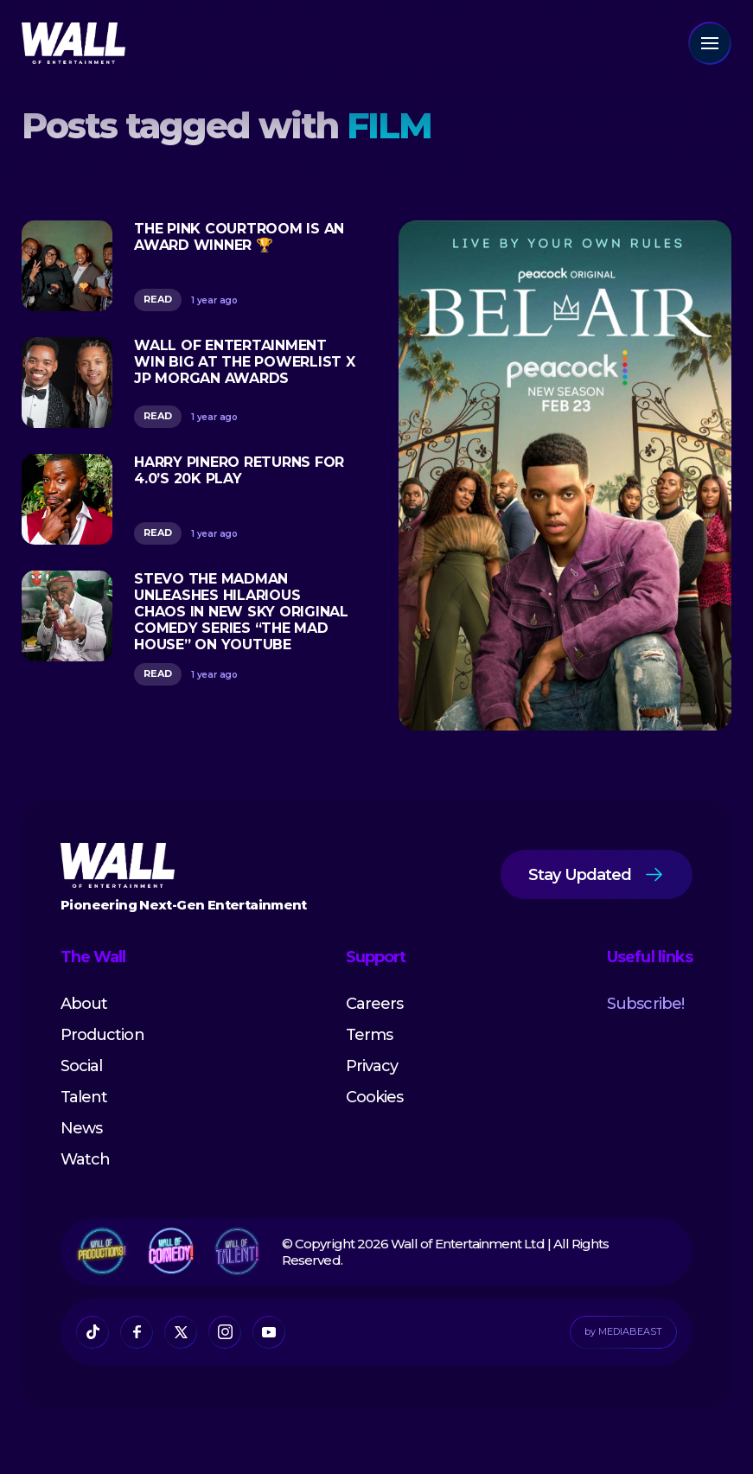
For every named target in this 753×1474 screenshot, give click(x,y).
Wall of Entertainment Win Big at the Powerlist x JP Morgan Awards (244, 361)
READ (158, 299)
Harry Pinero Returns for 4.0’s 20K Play (239, 470)
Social (81, 1065)
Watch (85, 1159)
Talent (84, 1097)
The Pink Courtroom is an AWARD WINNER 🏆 (239, 236)
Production (102, 1034)
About (84, 1003)
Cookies (374, 1097)
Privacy (372, 1065)
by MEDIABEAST (623, 1331)
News (81, 1128)
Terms (369, 1034)
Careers (374, 1003)
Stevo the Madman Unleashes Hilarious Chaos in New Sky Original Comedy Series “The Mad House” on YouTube (241, 612)
